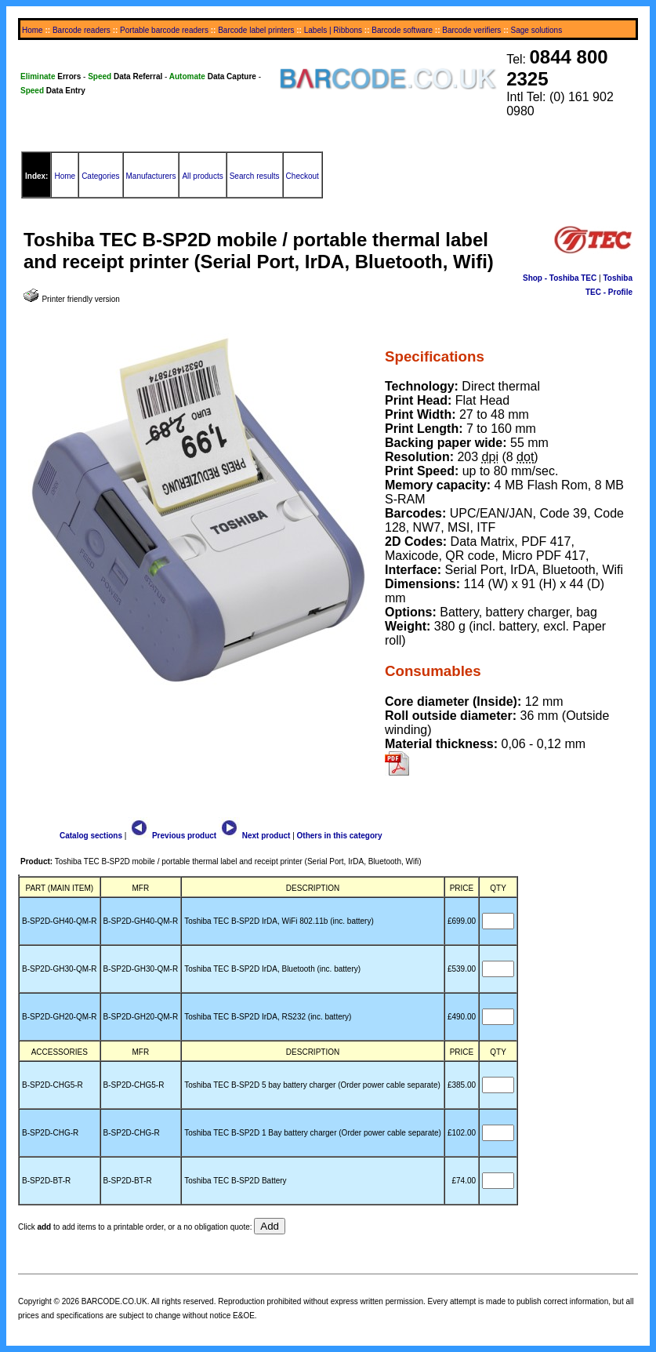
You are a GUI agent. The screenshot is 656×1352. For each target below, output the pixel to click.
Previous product (172, 835)
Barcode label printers (256, 30)
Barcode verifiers (471, 30)
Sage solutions (537, 30)
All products (202, 176)
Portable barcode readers (164, 30)
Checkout (302, 176)
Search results (255, 176)
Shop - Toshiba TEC (559, 278)
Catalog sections (91, 835)
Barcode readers (82, 30)
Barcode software (402, 30)
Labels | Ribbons (333, 30)
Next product (254, 835)
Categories (100, 176)
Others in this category (339, 835)
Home (32, 30)
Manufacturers (151, 176)
